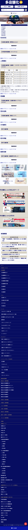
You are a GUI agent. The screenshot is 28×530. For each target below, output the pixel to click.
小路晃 (3, 452)
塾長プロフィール (4, 437)
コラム (2, 295)
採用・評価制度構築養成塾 (6, 510)
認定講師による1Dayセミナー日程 (7, 317)
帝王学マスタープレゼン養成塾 (6, 508)
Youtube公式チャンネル (5, 325)
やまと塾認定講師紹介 (5, 450)
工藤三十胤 (4, 457)
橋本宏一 (3, 464)
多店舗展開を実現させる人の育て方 (11, 254)
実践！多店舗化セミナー (5, 339)
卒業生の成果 (3, 428)
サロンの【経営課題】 (5, 417)
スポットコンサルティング (6, 322)
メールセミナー (4, 333)
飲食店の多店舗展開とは (5, 383)
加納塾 (2, 421)
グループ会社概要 (4, 369)
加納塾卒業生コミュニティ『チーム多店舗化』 (9, 485)
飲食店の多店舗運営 (4, 392)
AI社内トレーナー (4, 330)
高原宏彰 (4, 35)
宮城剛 (3, 29)
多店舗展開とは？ (4, 272)
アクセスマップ (4, 364)
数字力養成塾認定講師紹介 (6, 466)
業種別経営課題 (4, 378)
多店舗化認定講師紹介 (5, 439)
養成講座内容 (3, 475)
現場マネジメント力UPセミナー (7, 342)
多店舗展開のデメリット (5, 278)
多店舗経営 (3, 286)
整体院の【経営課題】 (5, 411)
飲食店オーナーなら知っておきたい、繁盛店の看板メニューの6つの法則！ (14, 259)
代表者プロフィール (5, 367)
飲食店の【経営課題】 (5, 380)
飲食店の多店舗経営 (4, 396)
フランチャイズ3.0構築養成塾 (6, 503)
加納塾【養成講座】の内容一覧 (6, 497)
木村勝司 (4, 32)
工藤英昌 (3, 461)
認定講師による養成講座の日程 (6, 479)
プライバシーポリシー (5, 375)
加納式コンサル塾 (4, 513)
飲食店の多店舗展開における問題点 (7, 390)
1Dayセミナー (3, 336)
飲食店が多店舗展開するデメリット (7, 387)
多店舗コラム (3, 297)
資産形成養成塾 (4, 519)
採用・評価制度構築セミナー (6, 355)
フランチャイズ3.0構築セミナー (7, 344)
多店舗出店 (3, 289)
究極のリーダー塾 (4, 515)
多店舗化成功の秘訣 (5, 300)
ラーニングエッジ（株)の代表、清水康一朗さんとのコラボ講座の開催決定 (14, 245)
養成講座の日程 (4, 477)
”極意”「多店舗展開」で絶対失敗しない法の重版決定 (14, 240)
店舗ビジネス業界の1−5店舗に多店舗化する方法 (14, 250)
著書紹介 (3, 372)
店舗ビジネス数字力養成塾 (6, 506)
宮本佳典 (4, 31)
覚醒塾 (2, 521)
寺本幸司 (4, 27)
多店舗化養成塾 (4, 499)
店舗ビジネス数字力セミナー (6, 347)
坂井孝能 (4, 34)
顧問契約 (3, 319)
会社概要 (3, 361)
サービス (2, 309)
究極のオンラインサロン (5, 328)
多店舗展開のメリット (5, 275)
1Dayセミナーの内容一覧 (6, 311)
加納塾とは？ (3, 425)
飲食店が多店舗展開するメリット (7, 385)
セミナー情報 (7, 6)
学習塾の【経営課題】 (5, 402)
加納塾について (4, 423)
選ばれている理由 (4, 434)
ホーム (2, 265)
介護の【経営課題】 (4, 408)
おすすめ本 (3, 303)
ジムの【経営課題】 (4, 405)
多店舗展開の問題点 (5, 280)
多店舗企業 (3, 305)
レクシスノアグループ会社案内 (6, 359)
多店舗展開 (3, 270)
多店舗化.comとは (4, 267)
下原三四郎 (4, 455)
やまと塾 (2, 517)
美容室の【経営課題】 (5, 399)
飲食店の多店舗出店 (4, 394)
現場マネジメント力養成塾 (6, 501)
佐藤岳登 (3, 459)
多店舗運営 (3, 291)
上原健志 (4, 28)
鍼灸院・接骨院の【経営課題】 (6, 414)
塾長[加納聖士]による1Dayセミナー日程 (8, 314)
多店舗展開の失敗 (4, 283)
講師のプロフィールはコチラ (7, 48)
